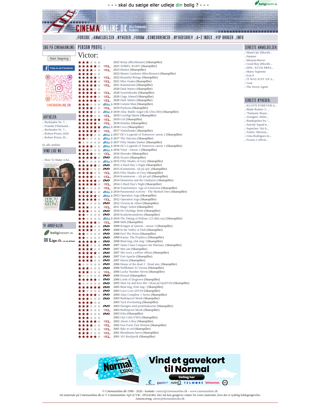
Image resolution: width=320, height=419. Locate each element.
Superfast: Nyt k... (257, 128)
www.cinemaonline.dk (204, 391)
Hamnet (251, 56)
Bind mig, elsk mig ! (133, 241)
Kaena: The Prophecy (133, 237)
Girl (123, 119)
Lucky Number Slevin (134, 271)
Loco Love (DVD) (131, 290)
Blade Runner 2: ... (258, 109)
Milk (123, 222)
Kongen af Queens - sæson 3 (138, 226)
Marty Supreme (256, 71)
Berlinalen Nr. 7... (55, 122)
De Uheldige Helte (132, 210)
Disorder (125, 153)
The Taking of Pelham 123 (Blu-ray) (142, 218)
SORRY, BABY (130, 66)
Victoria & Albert (131, 203)
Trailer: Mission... (257, 132)
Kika (123, 313)
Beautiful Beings (130, 77)
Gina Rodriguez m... (258, 136)
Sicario (124, 157)
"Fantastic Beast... (257, 113)
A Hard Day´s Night (132, 165)
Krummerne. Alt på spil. (135, 169)
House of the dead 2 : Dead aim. (140, 264)
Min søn (125, 249)
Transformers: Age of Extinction (140, 188)
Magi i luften (128, 207)
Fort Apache (128, 256)
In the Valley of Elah (133, 230)
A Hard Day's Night (132, 184)
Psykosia (125, 108)
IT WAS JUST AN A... (260, 79)
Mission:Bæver (255, 60)
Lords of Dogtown (131, 279)
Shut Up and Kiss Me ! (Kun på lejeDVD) (146, 283)
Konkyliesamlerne (131, 214)
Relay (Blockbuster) (132, 62)
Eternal (124, 275)
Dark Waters (128, 88)
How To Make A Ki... (57, 160)
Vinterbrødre (128, 130)
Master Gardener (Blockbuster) (139, 73)
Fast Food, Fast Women (135, 325)
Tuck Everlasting (130, 302)
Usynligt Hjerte (130, 115)
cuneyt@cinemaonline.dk (172, 391)
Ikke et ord (127, 328)
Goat (249, 83)
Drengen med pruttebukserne (138, 306)
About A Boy (128, 321)
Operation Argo (130, 195)
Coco (123, 127)
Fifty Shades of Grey (133, 161)
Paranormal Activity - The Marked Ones (145, 191)
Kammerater (128, 85)
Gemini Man (128, 104)
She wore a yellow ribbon (136, 252)
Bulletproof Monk (131, 298)
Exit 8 (250, 75)
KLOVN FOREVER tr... (261, 105)
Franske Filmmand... (57, 126)
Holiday (125, 123)
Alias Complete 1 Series (135, 294)
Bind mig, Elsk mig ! (133, 287)
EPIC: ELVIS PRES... (260, 67)
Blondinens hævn (131, 332)
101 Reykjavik (129, 336)
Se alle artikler (51, 145)
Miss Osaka (127, 81)
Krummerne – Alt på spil (135, 176)
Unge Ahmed (128, 96)
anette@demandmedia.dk (169, 398)
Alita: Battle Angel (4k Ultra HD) (141, 111)
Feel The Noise (129, 233)
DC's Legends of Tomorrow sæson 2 (142, 134)
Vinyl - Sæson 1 (130, 149)
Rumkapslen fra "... (258, 120)
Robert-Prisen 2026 (56, 133)
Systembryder (129, 92)
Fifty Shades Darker (132, 142)
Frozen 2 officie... (257, 140)
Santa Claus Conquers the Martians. (142, 245)
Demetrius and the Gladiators (138, 180)
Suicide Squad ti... (257, 124)
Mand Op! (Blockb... (259, 52)
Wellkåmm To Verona (133, 267)
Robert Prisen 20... (56, 137)
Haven (124, 260)
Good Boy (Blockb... (259, 64)
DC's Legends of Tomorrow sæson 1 (142, 146)
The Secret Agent (257, 87)
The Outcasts (128, 138)
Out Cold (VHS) (130, 317)
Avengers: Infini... (257, 117)
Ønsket (124, 69)
